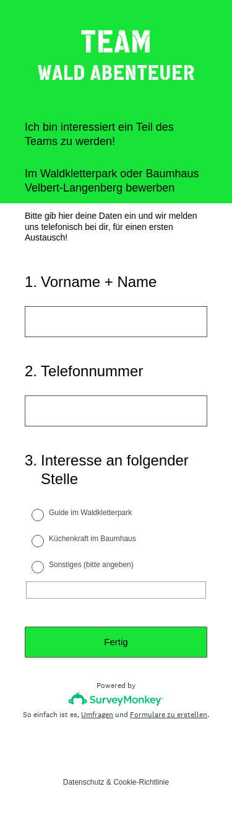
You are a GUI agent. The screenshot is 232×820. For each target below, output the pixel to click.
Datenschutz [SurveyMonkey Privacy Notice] (84, 782)
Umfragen (97, 715)
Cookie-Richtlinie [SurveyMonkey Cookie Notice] (141, 782)
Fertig (115, 642)
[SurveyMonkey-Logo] (116, 698)
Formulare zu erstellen (168, 715)
